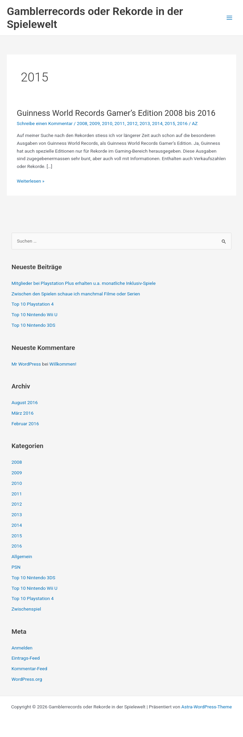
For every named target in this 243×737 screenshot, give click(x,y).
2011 (119, 123)
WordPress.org (27, 679)
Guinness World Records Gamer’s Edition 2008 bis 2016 (116, 113)
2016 (182, 123)
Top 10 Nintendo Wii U (35, 314)
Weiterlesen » (30, 181)
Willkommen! (62, 364)
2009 (95, 123)
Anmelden (22, 647)
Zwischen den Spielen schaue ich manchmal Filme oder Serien (76, 293)
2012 (132, 123)
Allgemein (22, 556)
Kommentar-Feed (29, 668)
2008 (82, 123)
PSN (16, 567)
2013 (145, 123)
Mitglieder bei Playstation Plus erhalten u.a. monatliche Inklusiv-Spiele (84, 283)
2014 (157, 123)
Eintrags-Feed (26, 658)
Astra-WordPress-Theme (206, 706)
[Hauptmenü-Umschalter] (230, 18)
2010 (107, 123)
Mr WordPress (26, 364)
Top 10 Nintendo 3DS (33, 325)
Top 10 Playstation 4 (33, 304)
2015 (170, 123)
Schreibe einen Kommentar (44, 123)
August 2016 (25, 402)
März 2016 (23, 413)
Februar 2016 (25, 423)
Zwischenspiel (26, 609)
